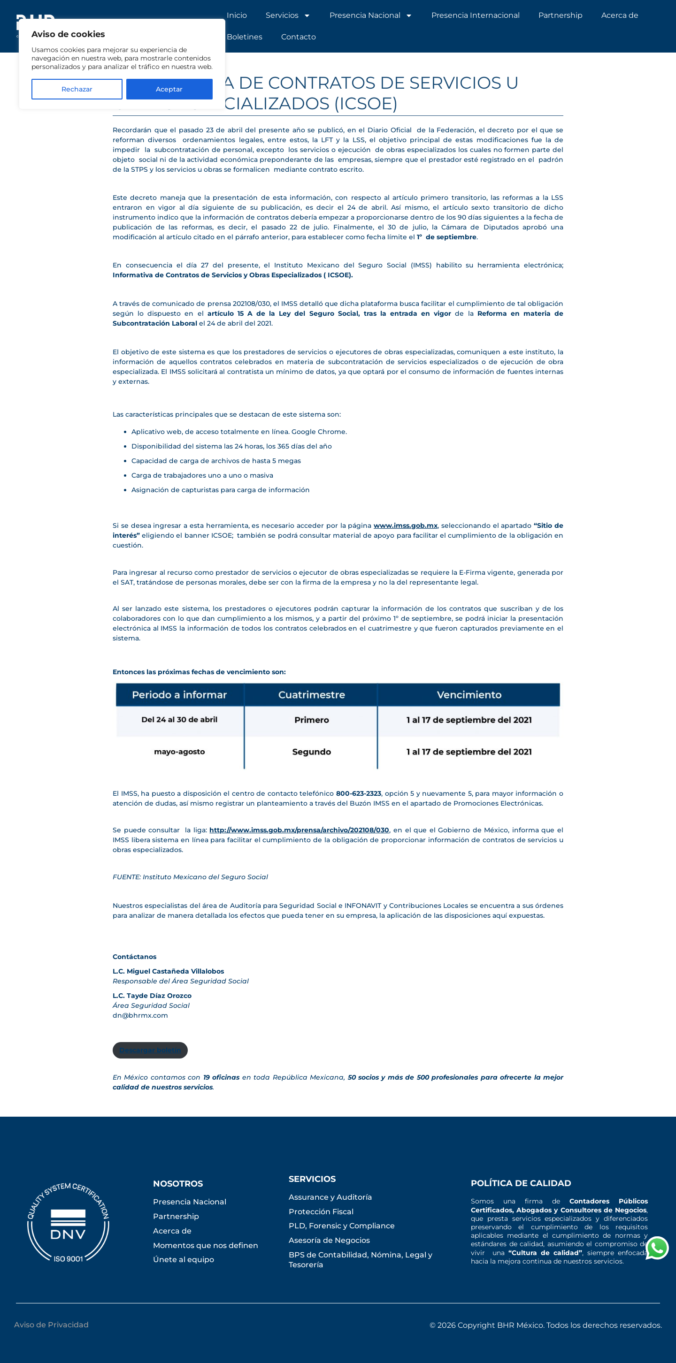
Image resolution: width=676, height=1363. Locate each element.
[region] (122, 64)
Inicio (237, 15)
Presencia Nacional (371, 15)
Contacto (298, 36)
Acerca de (619, 15)
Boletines (244, 36)
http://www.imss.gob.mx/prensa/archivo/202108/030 (299, 830)
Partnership (560, 15)
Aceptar (169, 89)
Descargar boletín (150, 1050)
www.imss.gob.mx (406, 525)
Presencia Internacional (475, 15)
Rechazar (76, 89)
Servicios (288, 15)
